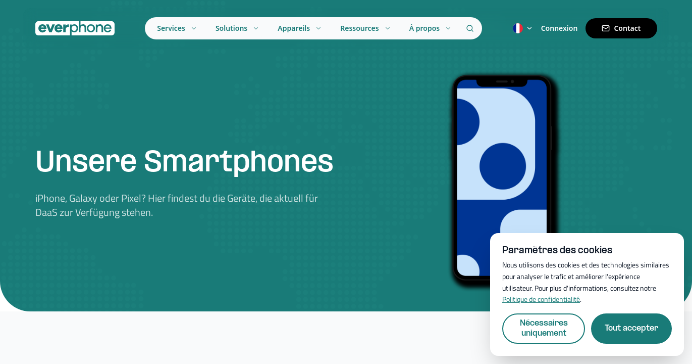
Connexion (559, 28)
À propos (430, 28)
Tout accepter (631, 328)
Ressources (365, 28)
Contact (621, 28)
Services (177, 28)
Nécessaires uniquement (544, 328)
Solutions (237, 28)
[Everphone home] (75, 28)
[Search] (470, 28)
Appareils (300, 28)
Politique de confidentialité (541, 299)
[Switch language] (523, 28)
